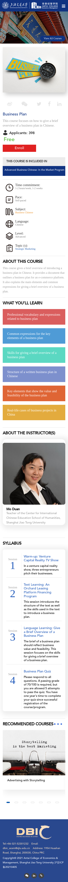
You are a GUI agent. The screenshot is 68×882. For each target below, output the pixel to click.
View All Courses (53, 38)
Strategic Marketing (25, 249)
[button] (8, 802)
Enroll (19, 148)
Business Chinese (24, 212)
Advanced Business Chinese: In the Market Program (34, 170)
